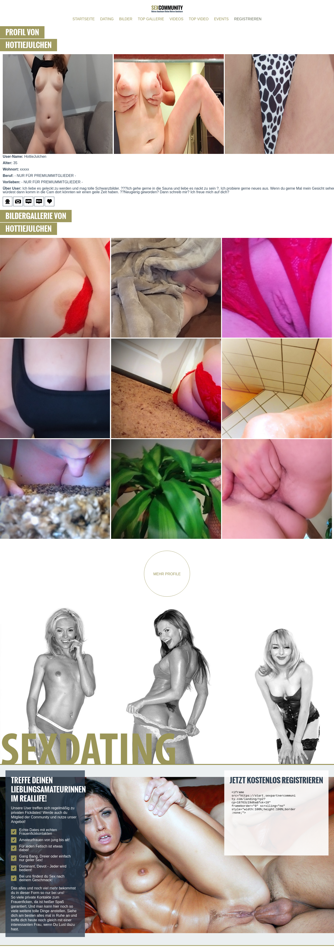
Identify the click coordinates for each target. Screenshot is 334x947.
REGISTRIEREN (247, 19)
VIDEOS (176, 19)
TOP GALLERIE (151, 19)
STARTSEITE (84, 19)
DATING (107, 19)
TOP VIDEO (199, 19)
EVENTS (221, 19)
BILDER (125, 19)
